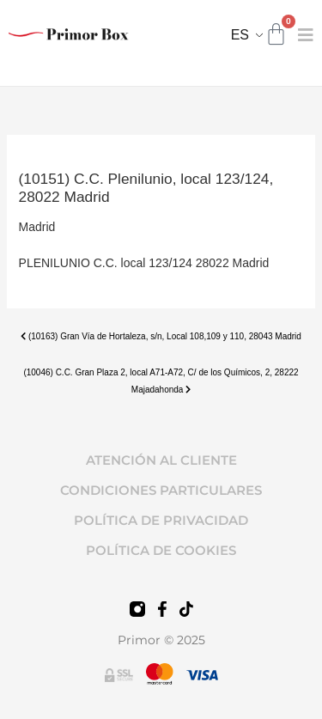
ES (240, 34)
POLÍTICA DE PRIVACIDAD (161, 520)
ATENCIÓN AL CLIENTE (161, 460)
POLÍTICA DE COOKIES (161, 550)
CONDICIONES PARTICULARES (161, 490)
